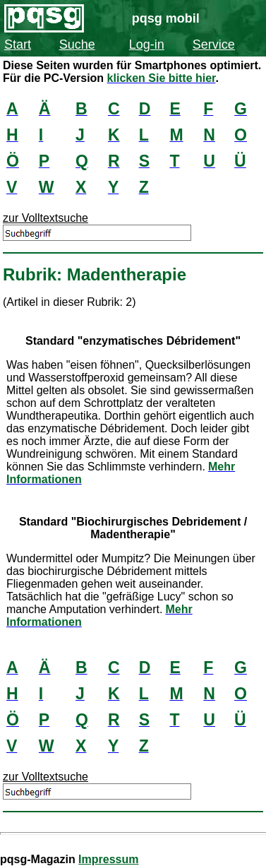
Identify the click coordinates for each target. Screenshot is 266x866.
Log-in (146, 44)
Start (17, 44)
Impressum (108, 859)
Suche (77, 44)
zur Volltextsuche (45, 218)
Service (214, 44)
